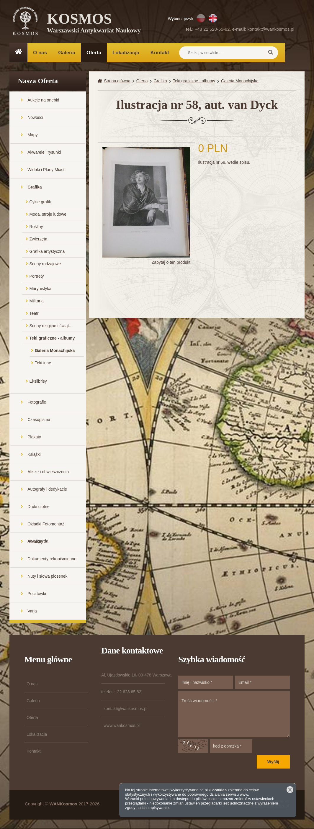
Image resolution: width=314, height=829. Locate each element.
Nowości (35, 118)
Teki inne (43, 363)
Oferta (93, 52)
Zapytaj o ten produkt (171, 263)
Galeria (66, 52)
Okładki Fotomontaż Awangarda (45, 527)
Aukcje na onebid (43, 100)
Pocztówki (36, 594)
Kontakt (160, 52)
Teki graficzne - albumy (52, 338)
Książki (33, 455)
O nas (40, 52)
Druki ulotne (38, 507)
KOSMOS (94, 23)
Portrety (37, 276)
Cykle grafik (40, 202)
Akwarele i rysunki (44, 152)
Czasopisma (38, 420)
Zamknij (290, 789)
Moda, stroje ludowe (48, 214)
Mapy (32, 135)
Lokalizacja (125, 52)
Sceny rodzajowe (45, 264)
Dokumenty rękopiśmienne (51, 559)
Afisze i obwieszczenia (48, 472)
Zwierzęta (39, 239)
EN (212, 18)
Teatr (34, 314)
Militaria (37, 301)
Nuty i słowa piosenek (47, 576)
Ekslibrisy (38, 381)
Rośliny (36, 227)
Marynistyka (41, 289)
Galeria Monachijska (55, 351)
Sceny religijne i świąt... (51, 326)
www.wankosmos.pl (122, 726)
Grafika (34, 187)
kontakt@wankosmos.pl (270, 29)
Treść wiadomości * (234, 715)
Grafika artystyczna (47, 252)
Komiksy (35, 542)
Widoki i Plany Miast (45, 170)
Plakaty (34, 437)
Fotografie (36, 402)
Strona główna (117, 81)
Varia (32, 611)
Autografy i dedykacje (47, 489)
